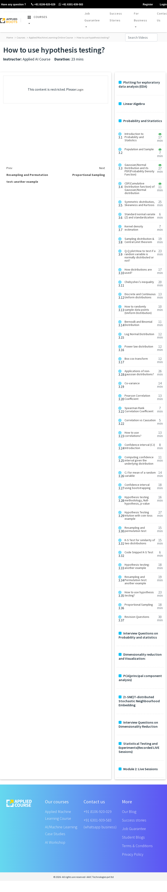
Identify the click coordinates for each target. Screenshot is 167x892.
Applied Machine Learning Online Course (50, 37)
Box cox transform (136, 358)
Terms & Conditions (137, 845)
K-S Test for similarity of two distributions (140, 542)
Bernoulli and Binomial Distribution (138, 323)
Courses (20, 37)
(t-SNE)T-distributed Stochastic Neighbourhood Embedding (139, 701)
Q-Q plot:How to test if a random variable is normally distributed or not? (140, 255)
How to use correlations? (133, 434)
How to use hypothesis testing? (92, 37)
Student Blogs (133, 837)
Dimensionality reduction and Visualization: (140, 656)
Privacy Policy (132, 854)
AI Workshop (55, 842)
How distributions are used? (138, 271)
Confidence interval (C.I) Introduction (140, 446)
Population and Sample (139, 149)
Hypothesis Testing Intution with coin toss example (138, 515)
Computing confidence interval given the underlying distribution (139, 460)
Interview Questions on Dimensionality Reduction (138, 724)
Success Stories (116, 17)
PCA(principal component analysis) (140, 678)
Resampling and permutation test (135, 529)
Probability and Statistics (140, 121)
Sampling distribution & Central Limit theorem (139, 240)
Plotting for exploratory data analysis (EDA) (139, 84)
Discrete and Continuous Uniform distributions (140, 296)
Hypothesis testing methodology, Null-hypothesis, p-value (137, 500)
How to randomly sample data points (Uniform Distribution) (138, 310)
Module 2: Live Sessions (138, 769)
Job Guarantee (92, 17)
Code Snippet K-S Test (139, 552)
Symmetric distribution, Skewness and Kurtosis (140, 203)
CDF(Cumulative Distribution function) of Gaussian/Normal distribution (140, 188)
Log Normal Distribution (139, 334)
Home (9, 37)
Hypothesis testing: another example (137, 566)
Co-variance (132, 383)
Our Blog (129, 811)
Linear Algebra (132, 104)
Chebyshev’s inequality (139, 282)
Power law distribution (139, 346)
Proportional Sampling (139, 604)
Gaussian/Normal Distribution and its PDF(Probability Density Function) (139, 169)
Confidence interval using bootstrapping (138, 486)
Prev (9, 168)
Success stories (134, 820)
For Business (140, 17)
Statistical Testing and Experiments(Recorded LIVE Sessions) (139, 748)
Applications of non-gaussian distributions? (139, 372)
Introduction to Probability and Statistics (134, 137)
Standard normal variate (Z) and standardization (140, 216)
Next (102, 168)
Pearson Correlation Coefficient (137, 397)
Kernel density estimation (134, 228)
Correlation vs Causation (140, 420)
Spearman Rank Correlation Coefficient (139, 409)
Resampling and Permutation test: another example (136, 580)
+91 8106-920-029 (98, 811)
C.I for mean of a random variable (140, 474)
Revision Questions (137, 616)
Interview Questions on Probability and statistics (138, 635)
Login (80, 89)
